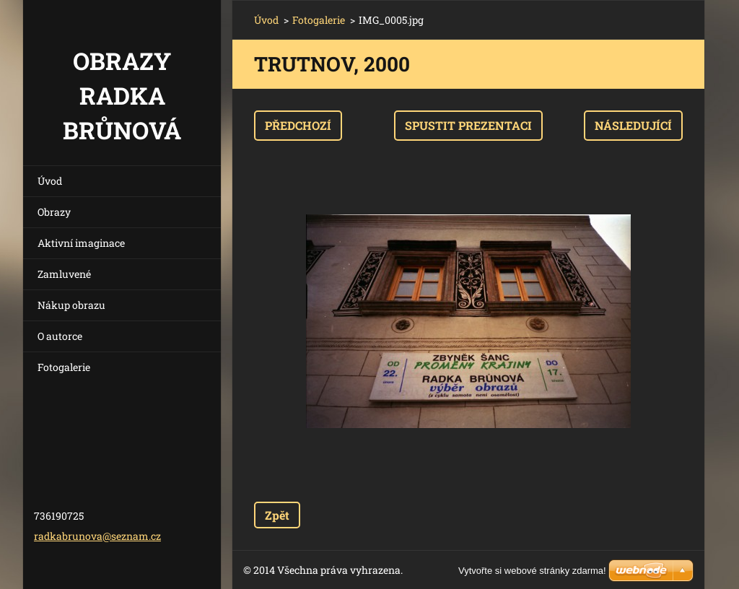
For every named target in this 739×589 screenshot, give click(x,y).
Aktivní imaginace (81, 243)
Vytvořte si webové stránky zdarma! (532, 570)
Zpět (277, 515)
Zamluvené (64, 274)
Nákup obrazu (71, 305)
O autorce (60, 336)
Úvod (50, 181)
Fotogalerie (64, 367)
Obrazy (54, 212)
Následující (633, 125)
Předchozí (298, 125)
